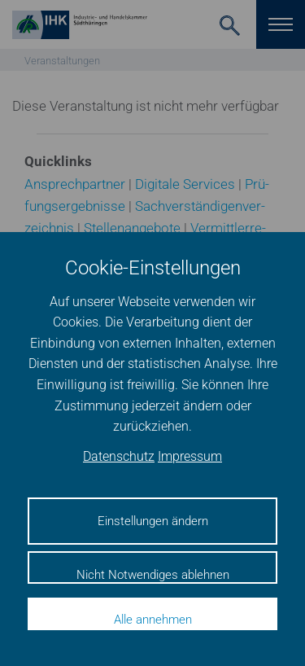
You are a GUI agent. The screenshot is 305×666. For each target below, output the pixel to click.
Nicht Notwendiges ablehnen (152, 574)
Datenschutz (119, 456)
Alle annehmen (153, 619)
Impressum (190, 456)
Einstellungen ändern (153, 521)
